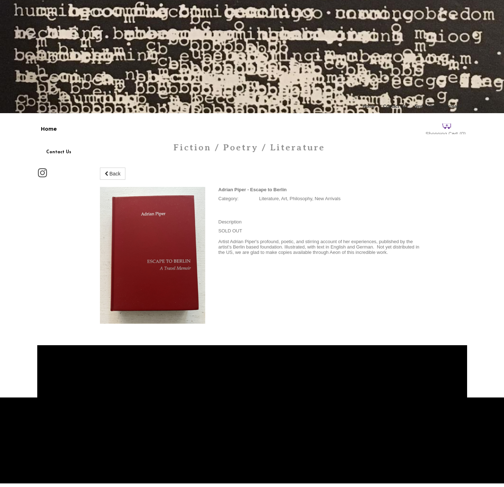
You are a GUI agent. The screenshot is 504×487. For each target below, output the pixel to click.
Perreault (452, 106)
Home (369, 106)
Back (113, 174)
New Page (424, 106)
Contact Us (394, 106)
